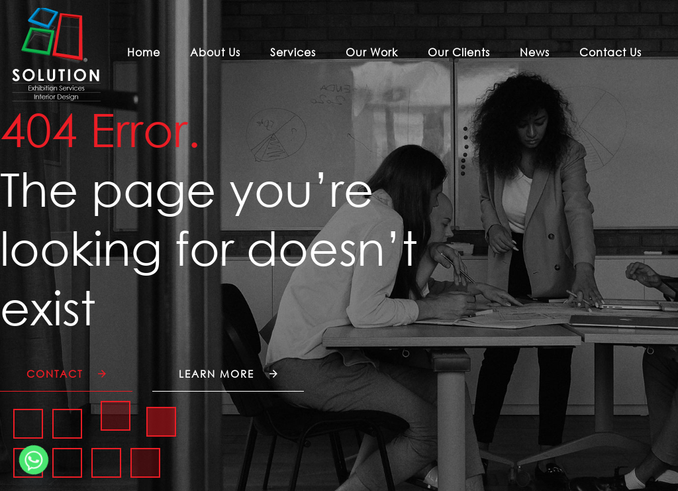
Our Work (372, 52)
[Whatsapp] (33, 459)
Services (293, 52)
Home (143, 52)
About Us (215, 52)
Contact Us (610, 52)
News (535, 52)
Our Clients (459, 52)
